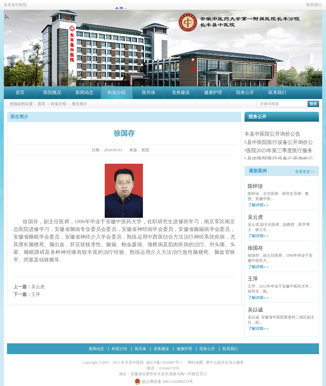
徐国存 (255, 248)
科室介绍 (58, 104)
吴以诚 (255, 309)
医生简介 (79, 104)
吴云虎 (255, 217)
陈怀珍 (255, 186)
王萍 (253, 279)
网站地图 (194, 362)
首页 (20, 92)
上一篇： (29, 286)
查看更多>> (305, 171)
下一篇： (26, 294)
